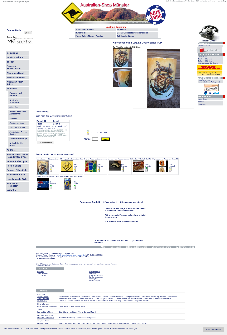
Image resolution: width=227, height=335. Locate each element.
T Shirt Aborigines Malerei (104, 299)
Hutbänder (113, 301)
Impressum (115, 247)
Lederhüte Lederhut (66, 301)
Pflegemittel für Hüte (141, 301)
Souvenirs (12, 88)
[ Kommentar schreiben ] (131, 202)
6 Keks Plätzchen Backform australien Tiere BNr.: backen (100, 165)
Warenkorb (203, 43)
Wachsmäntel (75, 297)
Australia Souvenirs (116, 27)
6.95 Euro (208, 61)
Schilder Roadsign (18, 138)
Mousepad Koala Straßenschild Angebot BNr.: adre (74, 165)
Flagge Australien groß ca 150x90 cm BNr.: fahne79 (50, 183)
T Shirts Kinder (136, 299)
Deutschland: (202, 57)
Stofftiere (11, 150)
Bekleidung (12, 53)
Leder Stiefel (64, 306)
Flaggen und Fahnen (15, 94)
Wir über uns (204, 96)
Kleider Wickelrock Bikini (162, 299)
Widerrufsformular (185, 247)
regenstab (92, 273)
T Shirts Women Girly (122, 299)
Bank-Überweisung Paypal (209, 81)
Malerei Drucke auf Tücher (91, 323)
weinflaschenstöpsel (96, 275)
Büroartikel (81, 33)
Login (26, 1)
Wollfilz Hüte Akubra (81, 301)
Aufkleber (121, 29)
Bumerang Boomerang (67, 317)
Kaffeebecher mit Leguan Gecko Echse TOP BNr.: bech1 (52, 165)
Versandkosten (60, 126)
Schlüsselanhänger (126, 36)
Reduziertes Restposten (13, 184)
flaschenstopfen (94, 280)
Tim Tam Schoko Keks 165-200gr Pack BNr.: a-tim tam (146, 165)
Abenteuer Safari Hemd (67, 299)
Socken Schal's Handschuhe (113, 297)
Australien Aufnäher (85, 29)
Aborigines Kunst (15, 73)
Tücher (10, 62)
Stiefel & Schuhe (15, 57)
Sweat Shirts (147, 299)
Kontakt (201, 102)
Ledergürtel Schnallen (132, 297)
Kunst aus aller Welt (17, 179)
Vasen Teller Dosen (139, 323)
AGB (103, 247)
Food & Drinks (14, 166)
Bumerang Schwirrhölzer (14, 67)
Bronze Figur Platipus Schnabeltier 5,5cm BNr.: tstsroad (123, 165)
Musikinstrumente (16, 77)
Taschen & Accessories (168, 297)
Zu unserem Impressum (45, 258)
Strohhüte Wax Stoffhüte (99, 301)
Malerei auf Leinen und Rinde (69, 323)
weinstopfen (93, 279)
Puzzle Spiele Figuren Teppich (89, 36)
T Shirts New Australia (85, 299)
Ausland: (201, 63)
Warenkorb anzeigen (13, 1)
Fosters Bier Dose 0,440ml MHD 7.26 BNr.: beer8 (73, 183)
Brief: (200, 59)
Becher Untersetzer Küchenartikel (132, 33)
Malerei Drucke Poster (110, 323)
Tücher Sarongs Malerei (87, 312)
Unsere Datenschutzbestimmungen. (123, 328)
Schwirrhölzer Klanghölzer (86, 317)
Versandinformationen (209, 54)
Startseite (202, 104)
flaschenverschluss (96, 277)
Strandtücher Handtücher (68, 312)
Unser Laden (203, 99)
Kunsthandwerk (125, 323)
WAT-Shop (12, 190)
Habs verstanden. (213, 330)
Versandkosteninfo (211, 63)
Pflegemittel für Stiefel (77, 306)
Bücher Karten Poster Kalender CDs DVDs (17, 155)
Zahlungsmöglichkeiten (209, 78)
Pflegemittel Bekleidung (150, 297)
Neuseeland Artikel (16, 174)
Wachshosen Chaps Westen (91, 297)
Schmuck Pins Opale (17, 161)
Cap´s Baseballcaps (125, 301)
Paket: (200, 61)
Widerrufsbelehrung (162, 247)
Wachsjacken (64, 297)
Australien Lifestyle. (44, 266)
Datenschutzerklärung (136, 247)
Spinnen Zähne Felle (17, 170)
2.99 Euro (208, 59)
